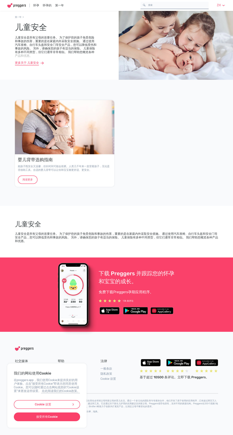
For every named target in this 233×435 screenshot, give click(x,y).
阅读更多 (28, 179)
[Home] (16, 5)
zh (221, 5)
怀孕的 (47, 5)
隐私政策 (106, 373)
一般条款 (106, 368)
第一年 (59, 5)
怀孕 (36, 5)
